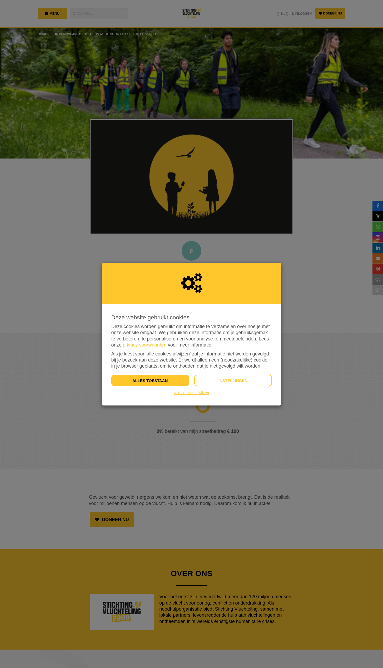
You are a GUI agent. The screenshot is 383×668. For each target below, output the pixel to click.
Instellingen (232, 380)
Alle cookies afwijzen (191, 393)
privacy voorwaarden (145, 345)
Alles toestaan (150, 380)
